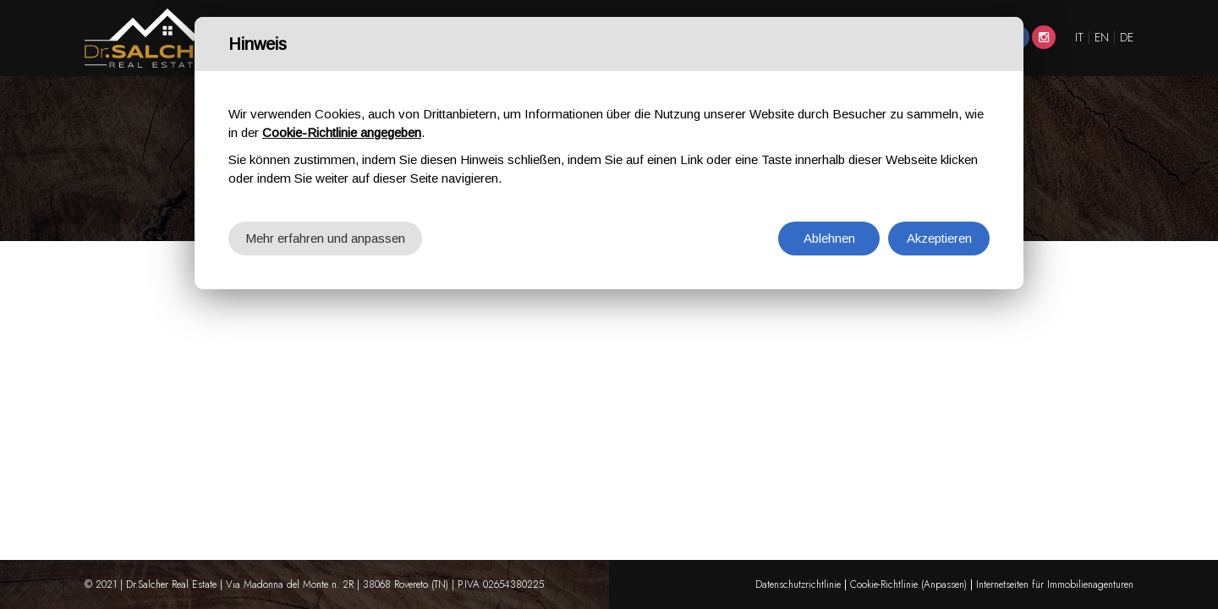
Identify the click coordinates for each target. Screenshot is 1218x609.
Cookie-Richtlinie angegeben (341, 132)
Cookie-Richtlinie (884, 584)
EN (1102, 37)
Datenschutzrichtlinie (798, 584)
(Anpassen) (944, 584)
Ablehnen (829, 238)
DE (1126, 37)
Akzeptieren (939, 238)
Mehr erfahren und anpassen (325, 238)
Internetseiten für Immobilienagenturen (1054, 584)
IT (1079, 37)
